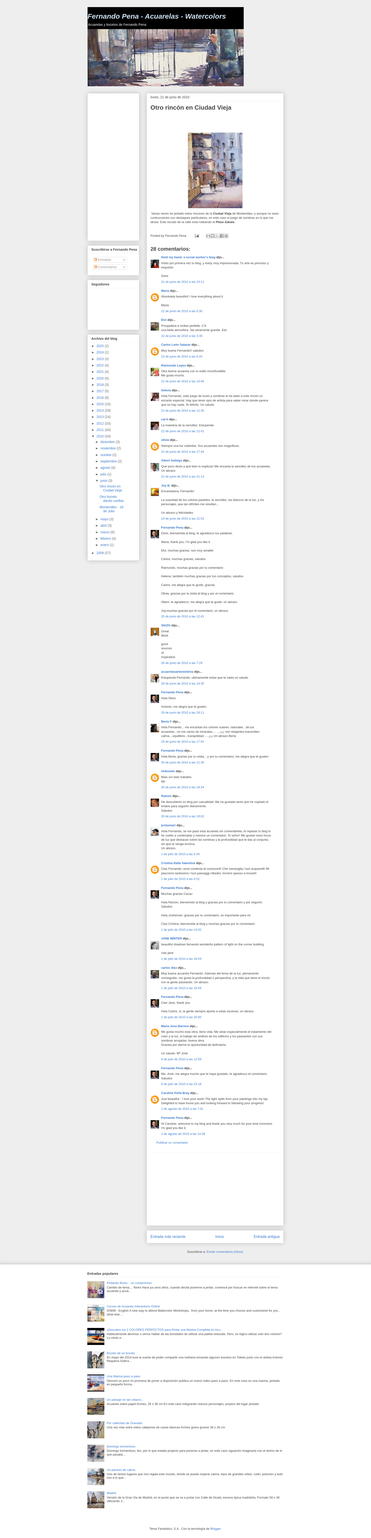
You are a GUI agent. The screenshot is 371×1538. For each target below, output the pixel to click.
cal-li (164, 419)
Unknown (168, 771)
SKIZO (166, 625)
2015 (101, 404)
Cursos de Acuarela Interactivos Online (133, 1306)
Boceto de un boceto (121, 1353)
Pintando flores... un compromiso (129, 1283)
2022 (101, 365)
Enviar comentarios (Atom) (225, 1252)
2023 (101, 359)
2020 (101, 378)
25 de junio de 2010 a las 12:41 (182, 616)
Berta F (166, 721)
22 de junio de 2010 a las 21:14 (182, 476)
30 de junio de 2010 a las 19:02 (182, 816)
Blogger (215, 1528)
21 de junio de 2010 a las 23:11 (182, 282)
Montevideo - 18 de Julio (111, 509)
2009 (101, 553)
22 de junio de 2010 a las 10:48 (182, 381)
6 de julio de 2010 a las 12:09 (181, 1059)
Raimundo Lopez (173, 365)
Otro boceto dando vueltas (112, 499)
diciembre (108, 442)
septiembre (109, 461)
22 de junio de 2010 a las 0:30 (181, 311)
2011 (101, 430)
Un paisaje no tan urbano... (125, 1399)
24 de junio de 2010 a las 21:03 (182, 518)
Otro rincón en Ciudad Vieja (111, 488)
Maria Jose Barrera (175, 1026)
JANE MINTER (171, 938)
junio (104, 481)
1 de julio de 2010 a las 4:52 (180, 879)
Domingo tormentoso (121, 1446)
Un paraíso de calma (121, 1470)
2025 (101, 346)
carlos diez (169, 967)
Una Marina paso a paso (123, 1376)
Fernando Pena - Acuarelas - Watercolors (157, 16)
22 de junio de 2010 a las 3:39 (181, 336)
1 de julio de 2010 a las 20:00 (181, 1017)
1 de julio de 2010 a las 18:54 (181, 959)
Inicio (219, 1237)
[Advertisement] (205, 122)
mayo (104, 519)
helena (166, 390)
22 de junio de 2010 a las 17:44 (182, 451)
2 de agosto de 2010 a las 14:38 (183, 1134)
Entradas (102, 260)
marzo (105, 532)
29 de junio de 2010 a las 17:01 (182, 741)
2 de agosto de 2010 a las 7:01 (182, 1109)
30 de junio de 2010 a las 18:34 (182, 787)
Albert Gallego (171, 460)
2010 (101, 436)
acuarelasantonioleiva (177, 671)
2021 (101, 372)
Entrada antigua (267, 1237)
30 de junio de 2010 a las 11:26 (182, 762)
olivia (165, 440)
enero (105, 545)
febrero (106, 538)
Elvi (164, 320)
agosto (105, 468)
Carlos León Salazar (175, 344)
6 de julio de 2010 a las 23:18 (181, 1084)
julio (103, 474)
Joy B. (165, 485)
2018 (101, 385)
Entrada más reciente (168, 1237)
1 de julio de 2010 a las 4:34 (180, 854)
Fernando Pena (172, 527)
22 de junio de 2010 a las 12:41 (182, 431)
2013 (101, 417)
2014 (101, 410)
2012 (101, 423)
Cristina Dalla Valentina (178, 863)
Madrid (111, 1493)
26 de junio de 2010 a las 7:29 (181, 663)
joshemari (168, 825)
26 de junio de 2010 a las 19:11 (182, 712)
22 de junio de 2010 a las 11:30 (182, 410)
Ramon (166, 796)
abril (103, 525)
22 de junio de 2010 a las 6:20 (181, 356)
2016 (101, 398)
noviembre (108, 448)
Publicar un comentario (172, 1142)
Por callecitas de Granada (124, 1423)
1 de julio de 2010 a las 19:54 (181, 988)
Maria (165, 291)
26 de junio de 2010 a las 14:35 (182, 683)
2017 (101, 391)
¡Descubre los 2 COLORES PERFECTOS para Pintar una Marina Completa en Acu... (165, 1329)
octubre (106, 455)
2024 (101, 352)
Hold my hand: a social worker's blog (188, 257)
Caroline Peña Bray (175, 1093)
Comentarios (105, 267)
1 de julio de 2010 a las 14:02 (181, 929)
